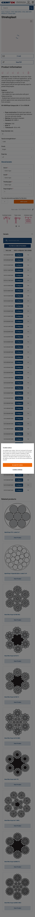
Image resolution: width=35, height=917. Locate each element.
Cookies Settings (17, 469)
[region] (17, 458)
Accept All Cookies (17, 465)
